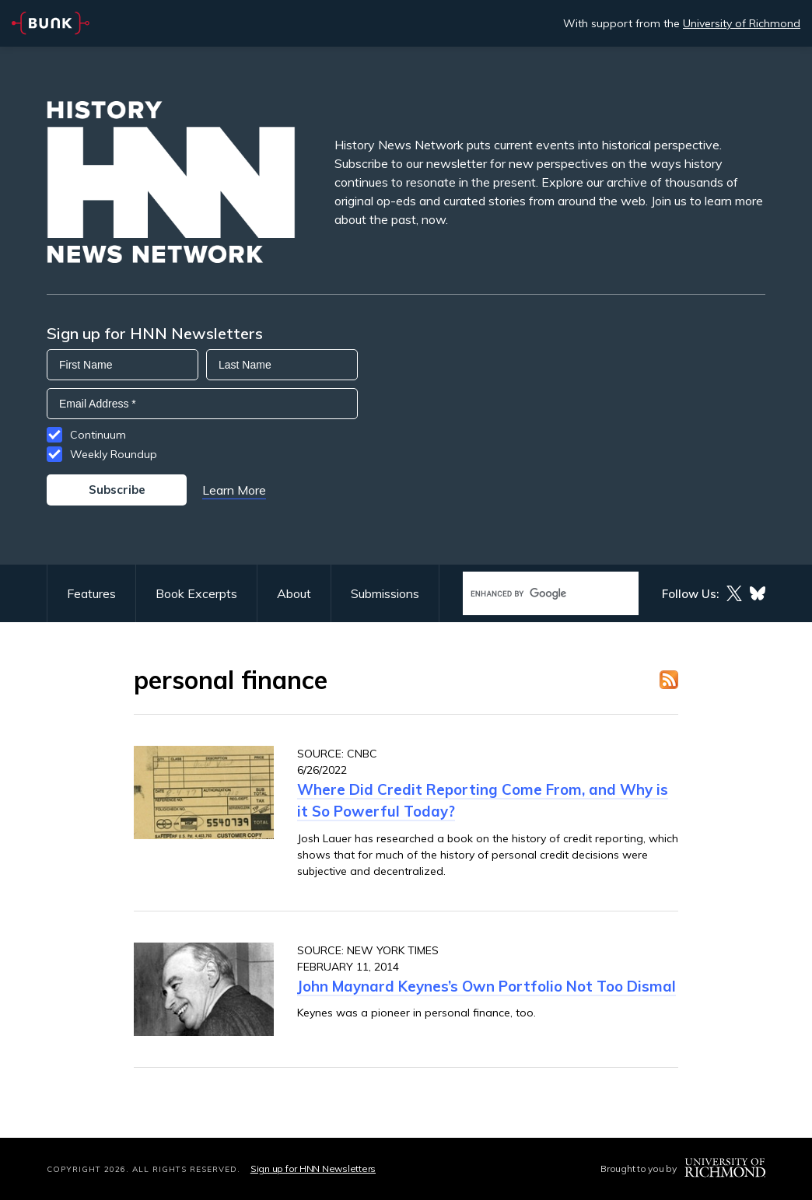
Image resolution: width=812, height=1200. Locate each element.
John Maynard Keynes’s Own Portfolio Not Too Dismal (486, 986)
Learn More (234, 490)
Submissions (385, 593)
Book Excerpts (196, 593)
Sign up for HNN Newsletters (313, 1168)
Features (91, 593)
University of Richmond (741, 23)
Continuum (98, 435)
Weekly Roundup (113, 454)
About (294, 593)
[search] (534, 593)
